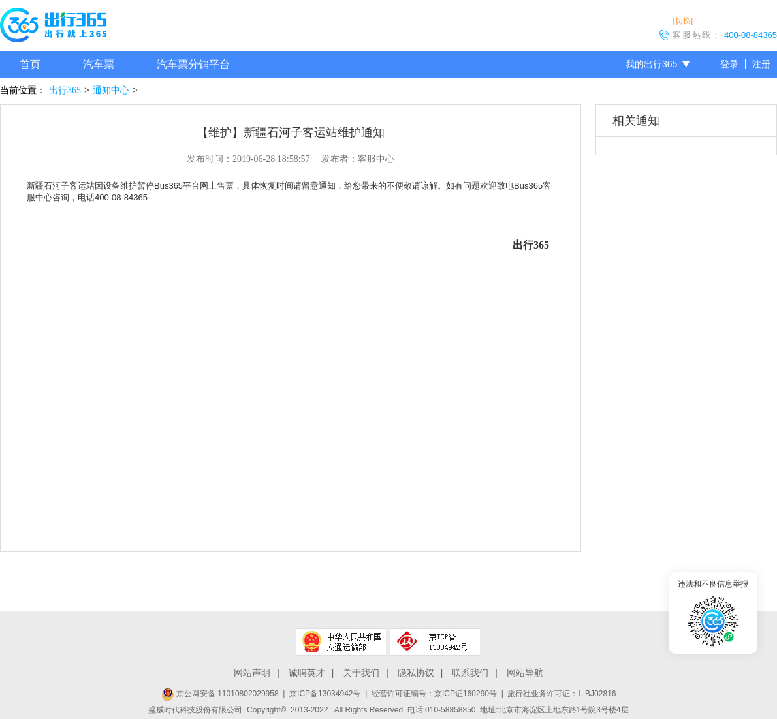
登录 (729, 64)
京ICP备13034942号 (324, 693)
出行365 (65, 90)
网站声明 (252, 672)
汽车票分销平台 (193, 64)
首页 (30, 64)
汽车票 (98, 64)
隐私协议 (416, 672)
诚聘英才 (307, 672)
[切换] (683, 20)
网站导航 (525, 672)
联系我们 (470, 672)
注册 (761, 64)
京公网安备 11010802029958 (220, 693)
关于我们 (361, 672)
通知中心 (111, 90)
